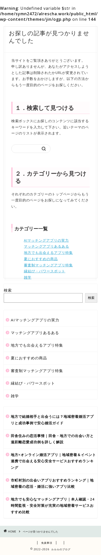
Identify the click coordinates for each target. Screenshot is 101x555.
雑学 (27, 277)
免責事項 (46, 543)
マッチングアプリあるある (46, 246)
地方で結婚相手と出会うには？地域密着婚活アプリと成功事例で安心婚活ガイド (52, 419)
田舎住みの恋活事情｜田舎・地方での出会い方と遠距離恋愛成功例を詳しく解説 (52, 439)
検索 (8, 290)
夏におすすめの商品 (41, 258)
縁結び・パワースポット (44, 271)
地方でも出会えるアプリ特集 (48, 252)
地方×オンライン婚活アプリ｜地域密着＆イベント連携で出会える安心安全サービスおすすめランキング (53, 461)
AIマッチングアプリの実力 (46, 240)
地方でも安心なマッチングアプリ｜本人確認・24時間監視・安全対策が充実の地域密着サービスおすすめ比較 (52, 505)
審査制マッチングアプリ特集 (48, 265)
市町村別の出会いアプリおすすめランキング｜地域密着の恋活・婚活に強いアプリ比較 (52, 483)
